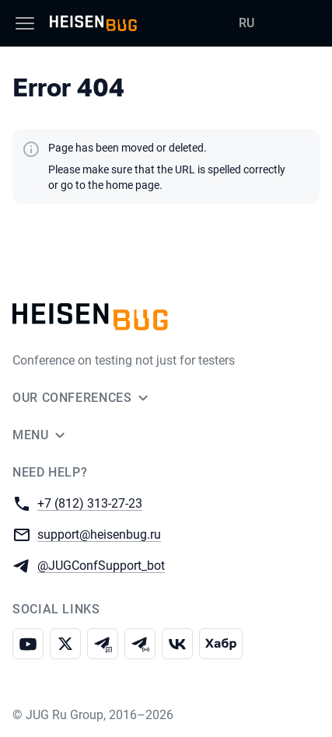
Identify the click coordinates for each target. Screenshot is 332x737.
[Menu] (24, 23)
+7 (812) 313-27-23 (89, 502)
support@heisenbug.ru (99, 534)
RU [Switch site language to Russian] (246, 23)
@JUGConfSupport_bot (101, 565)
